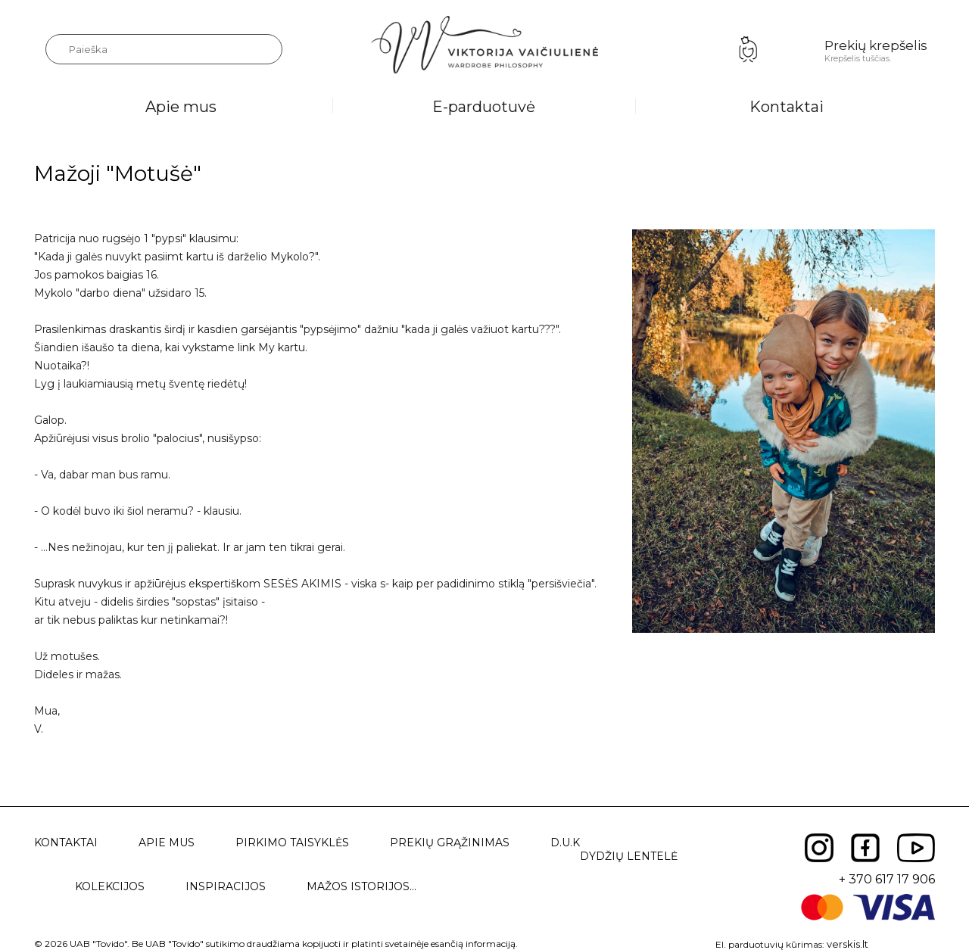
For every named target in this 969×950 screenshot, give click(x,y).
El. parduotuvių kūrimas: (769, 944)
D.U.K (565, 842)
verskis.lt (847, 944)
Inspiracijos (225, 886)
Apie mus (181, 107)
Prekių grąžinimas (449, 842)
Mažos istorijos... (361, 886)
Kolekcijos (110, 886)
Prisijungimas (748, 49)
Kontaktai (786, 107)
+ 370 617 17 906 (887, 879)
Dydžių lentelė (629, 856)
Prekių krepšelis (875, 45)
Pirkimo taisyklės (292, 842)
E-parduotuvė (483, 107)
